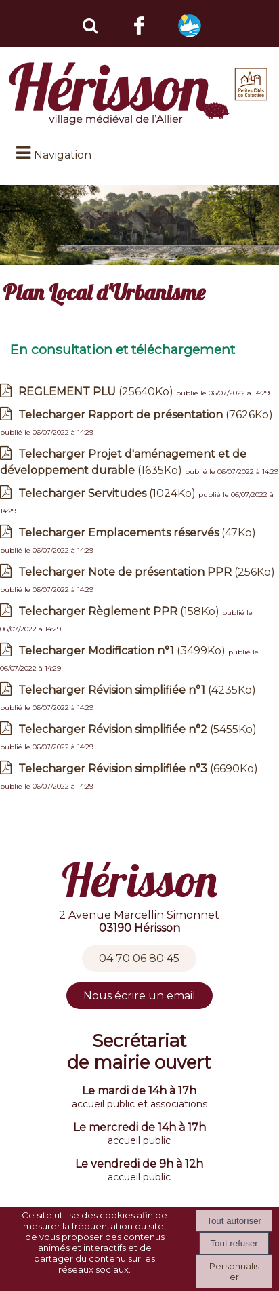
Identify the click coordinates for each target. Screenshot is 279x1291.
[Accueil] (139, 94)
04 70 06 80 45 (139, 958)
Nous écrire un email (139, 995)
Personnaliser (234, 1271)
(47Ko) (137, 532)
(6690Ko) (138, 768)
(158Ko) (120, 611)
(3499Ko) (123, 650)
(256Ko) (146, 571)
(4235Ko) (137, 689)
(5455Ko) (137, 729)
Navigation (62, 154)
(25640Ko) (97, 391)
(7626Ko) (145, 414)
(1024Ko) (108, 493)
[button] (89, 23)
